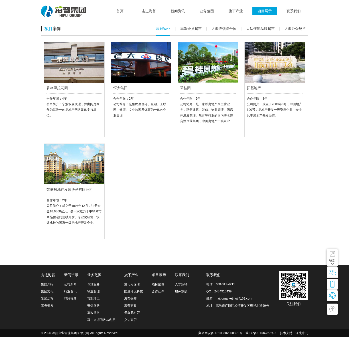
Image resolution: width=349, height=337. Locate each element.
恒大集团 (120, 88)
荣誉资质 (47, 305)
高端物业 (163, 29)
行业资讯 (70, 291)
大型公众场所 (295, 29)
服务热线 (181, 291)
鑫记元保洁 (132, 284)
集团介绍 (47, 284)
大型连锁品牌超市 (260, 29)
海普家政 (130, 305)
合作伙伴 (158, 291)
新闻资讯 (71, 275)
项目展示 (159, 275)
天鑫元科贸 (132, 312)
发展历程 (47, 298)
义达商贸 (130, 320)
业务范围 (94, 275)
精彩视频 (70, 298)
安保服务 (93, 305)
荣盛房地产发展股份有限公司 (70, 189)
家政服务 (93, 312)
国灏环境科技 (133, 291)
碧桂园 (185, 88)
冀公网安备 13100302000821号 (220, 333)
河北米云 (302, 333)
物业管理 (93, 291)
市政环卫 (93, 298)
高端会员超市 (191, 29)
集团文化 (47, 291)
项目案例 (158, 284)
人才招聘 (181, 284)
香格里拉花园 (57, 88)
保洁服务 (93, 284)
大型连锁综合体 (223, 29)
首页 (120, 11)
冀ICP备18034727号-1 (261, 333)
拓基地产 (254, 88)
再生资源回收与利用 (101, 320)
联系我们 (182, 275)
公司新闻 (70, 284)
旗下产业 (131, 275)
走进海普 (48, 275)
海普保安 (130, 298)
